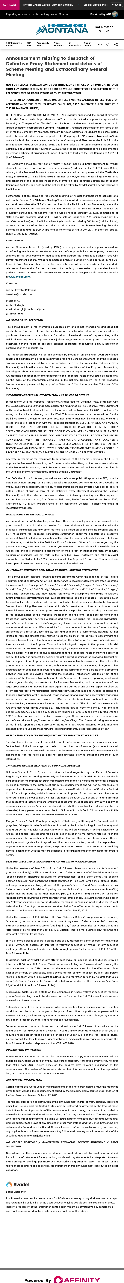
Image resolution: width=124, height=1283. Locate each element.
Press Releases (59, 44)
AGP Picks (10, 4)
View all (116, 4)
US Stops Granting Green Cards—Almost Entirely (43, 4)
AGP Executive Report (14, 44)
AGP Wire (29, 44)
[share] (116, 44)
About (100, 44)
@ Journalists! (75, 44)
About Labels (87, 44)
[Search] (108, 44)
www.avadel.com (19, 276)
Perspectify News (43, 44)
